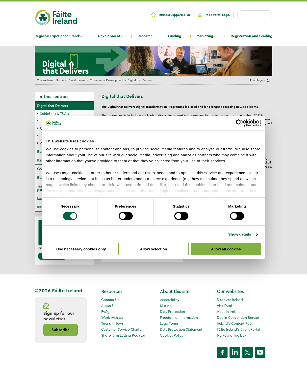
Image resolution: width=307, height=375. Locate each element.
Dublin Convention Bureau (238, 317)
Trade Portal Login (217, 14)
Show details (239, 234)
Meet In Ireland (229, 311)
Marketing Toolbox (231, 335)
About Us (108, 305)
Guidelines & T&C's (54, 113)
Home (60, 80)
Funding (174, 36)
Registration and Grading (251, 36)
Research (145, 36)
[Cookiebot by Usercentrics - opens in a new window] (239, 123)
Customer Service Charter (122, 329)
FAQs (105, 311)
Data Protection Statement (181, 329)
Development (109, 36)
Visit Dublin (225, 305)
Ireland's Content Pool (235, 323)
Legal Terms (169, 323)
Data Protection (172, 311)
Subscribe (60, 330)
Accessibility (169, 299)
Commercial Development (106, 80)
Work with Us (112, 317)
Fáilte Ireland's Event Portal (238, 329)
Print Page (256, 80)
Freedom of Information (179, 317)
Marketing (205, 36)
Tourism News (112, 323)
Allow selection (153, 249)
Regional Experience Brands (57, 36)
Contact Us (110, 299)
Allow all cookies (226, 249)
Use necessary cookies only (81, 249)
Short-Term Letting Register (123, 335)
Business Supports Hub (174, 14)
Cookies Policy (171, 335)
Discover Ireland (230, 299)
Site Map (167, 305)
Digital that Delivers (52, 106)
